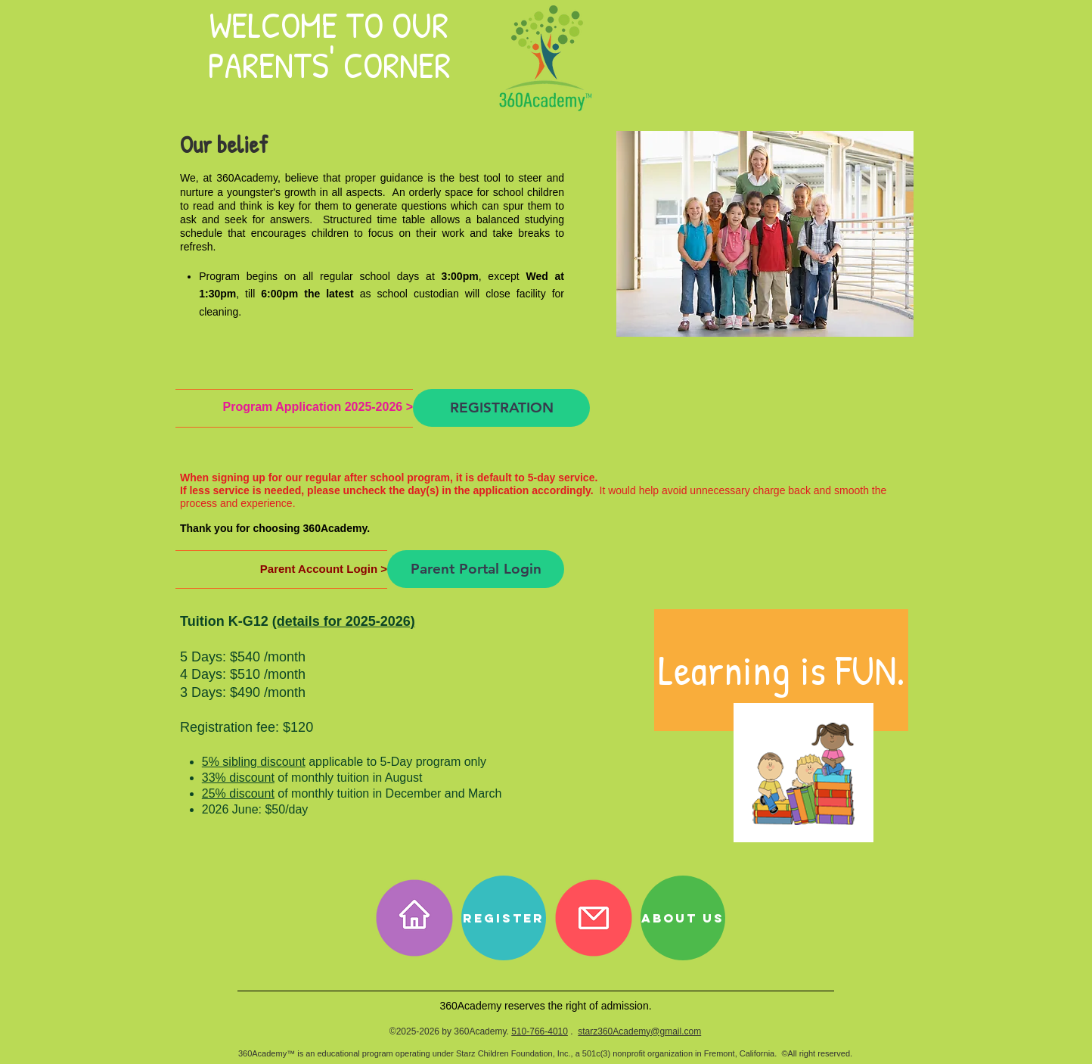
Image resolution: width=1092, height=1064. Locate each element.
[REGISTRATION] (501, 408)
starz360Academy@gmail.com (639, 1031)
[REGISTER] (503, 918)
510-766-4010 (539, 1031)
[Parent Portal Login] (475, 569)
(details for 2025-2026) (343, 621)
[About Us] (683, 918)
